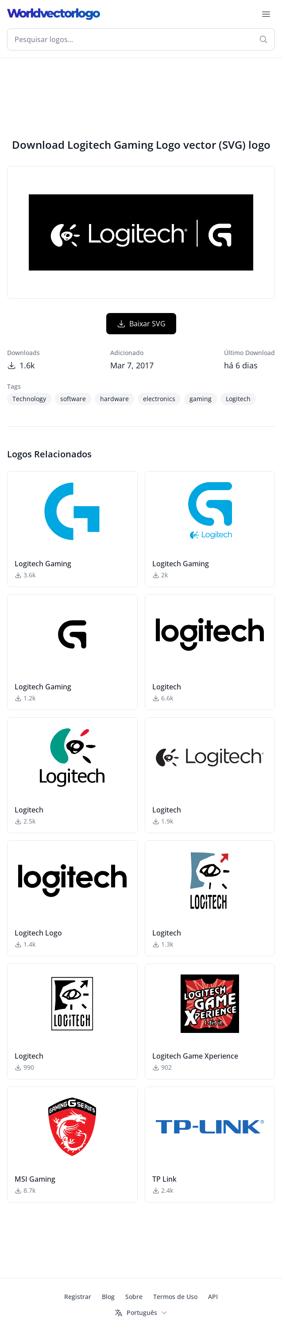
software (73, 398)
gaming (200, 398)
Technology (29, 398)
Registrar (77, 1296)
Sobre (134, 1296)
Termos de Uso (175, 1296)
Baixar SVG (141, 324)
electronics (159, 398)
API (213, 1296)
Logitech (238, 398)
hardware (114, 398)
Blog (108, 1296)
